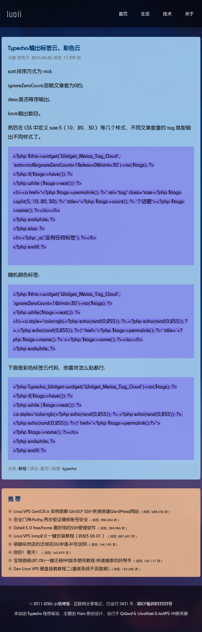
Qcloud (126, 614)
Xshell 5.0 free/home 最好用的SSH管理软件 (55, 528)
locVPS (164, 614)
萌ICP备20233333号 (154, 604)
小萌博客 (62, 604)
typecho (69, 469)
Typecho (34, 614)
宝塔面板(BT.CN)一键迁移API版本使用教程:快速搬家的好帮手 (73, 560)
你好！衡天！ (27, 552)
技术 (167, 14)
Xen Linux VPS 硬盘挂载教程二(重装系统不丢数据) (62, 568)
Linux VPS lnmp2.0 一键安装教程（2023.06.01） (60, 536)
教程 (22, 469)
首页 (123, 14)
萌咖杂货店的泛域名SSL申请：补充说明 (50, 544)
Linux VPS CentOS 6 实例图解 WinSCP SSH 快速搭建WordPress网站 (76, 511)
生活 (145, 14)
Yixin (81, 614)
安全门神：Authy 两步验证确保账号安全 (51, 519)
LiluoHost (146, 614)
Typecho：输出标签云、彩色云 (44, 48)
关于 (189, 14)
